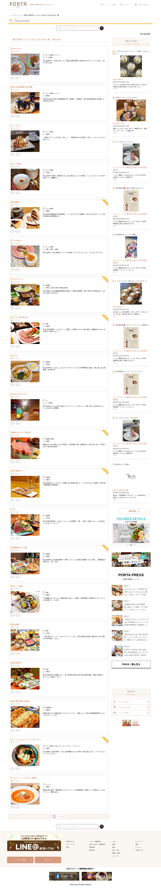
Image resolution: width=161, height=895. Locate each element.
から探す (121, 701)
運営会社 (92, 850)
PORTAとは (70, 841)
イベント (138, 847)
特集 (113, 844)
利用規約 (92, 847)
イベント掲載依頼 (95, 841)
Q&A (67, 847)
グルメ (18, 15)
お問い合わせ (142, 4)
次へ (62, 816)
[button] (114, 533)
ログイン (125, 4)
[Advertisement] (131, 678)
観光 (113, 847)
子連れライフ (139, 850)
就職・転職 (116, 853)
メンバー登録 (108, 4)
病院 (136, 844)
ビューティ (139, 841)
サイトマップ (70, 844)
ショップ (115, 856)
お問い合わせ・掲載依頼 (97, 844)
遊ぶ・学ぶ (116, 850)
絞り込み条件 (145, 34)
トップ (11, 15)
